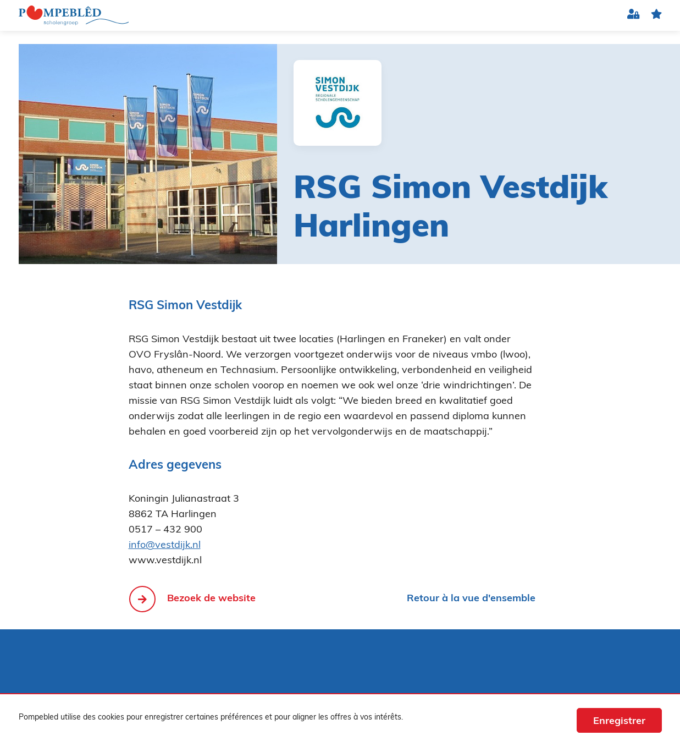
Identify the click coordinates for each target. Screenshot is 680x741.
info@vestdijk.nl (165, 545)
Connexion (633, 15)
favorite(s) (656, 15)
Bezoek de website (211, 599)
